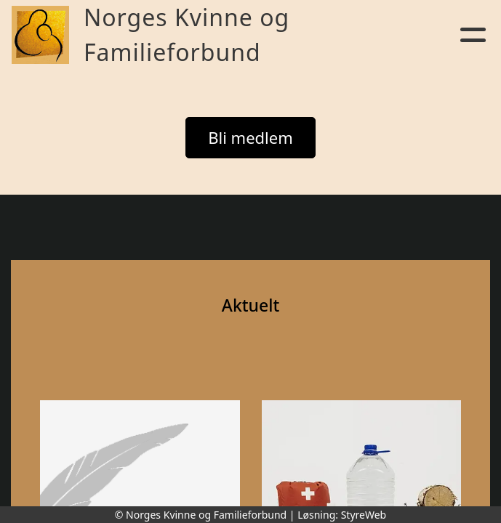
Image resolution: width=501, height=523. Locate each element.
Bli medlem (250, 137)
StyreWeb (364, 515)
